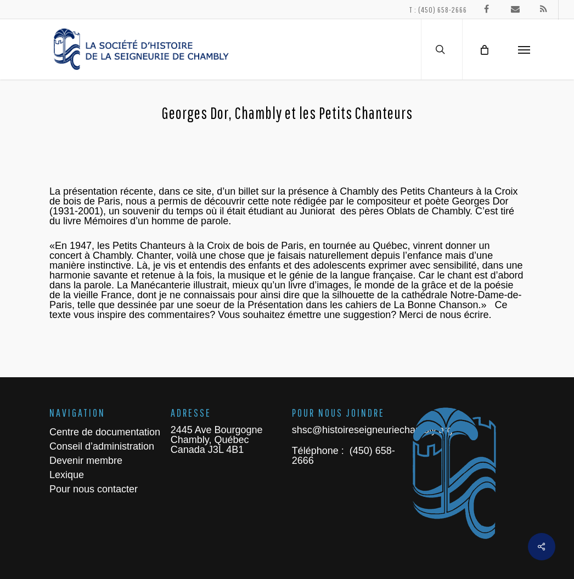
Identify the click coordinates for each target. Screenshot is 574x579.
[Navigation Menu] (524, 49)
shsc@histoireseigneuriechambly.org (372, 429)
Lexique (66, 475)
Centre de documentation (104, 432)
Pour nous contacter (93, 489)
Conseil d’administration (101, 446)
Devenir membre (85, 461)
